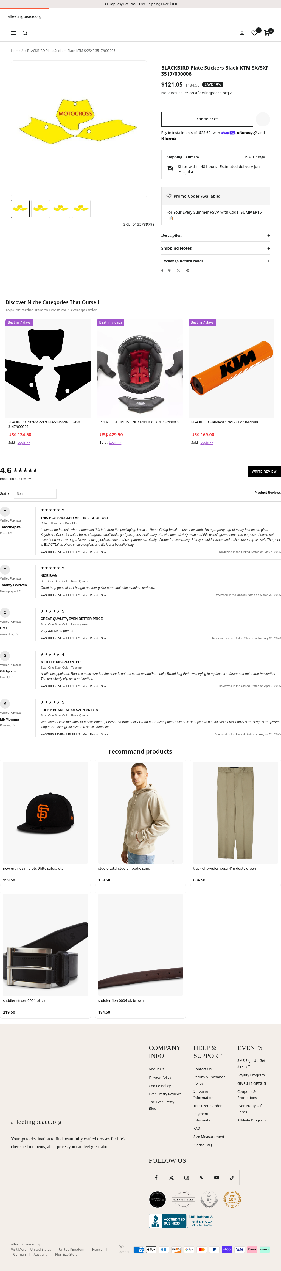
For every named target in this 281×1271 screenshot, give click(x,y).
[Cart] (267, 33)
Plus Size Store (66, 1254)
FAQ (196, 1128)
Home (15, 50)
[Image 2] (40, 209)
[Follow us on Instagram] (186, 1177)
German (19, 1254)
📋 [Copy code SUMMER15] (171, 218)
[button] (263, 119)
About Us (156, 1068)
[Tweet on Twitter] (178, 270)
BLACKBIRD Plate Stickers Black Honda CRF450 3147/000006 (44, 424)
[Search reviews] (35, 494)
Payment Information (203, 1117)
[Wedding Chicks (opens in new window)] (157, 1199)
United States (40, 1249)
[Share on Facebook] (162, 270)
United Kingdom (71, 1249)
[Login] (242, 33)
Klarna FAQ (202, 1144)
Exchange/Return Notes (182, 261)
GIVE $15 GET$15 (251, 1083)
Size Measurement (208, 1136)
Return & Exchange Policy (209, 1080)
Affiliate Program (251, 1120)
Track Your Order (207, 1105)
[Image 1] (20, 209)
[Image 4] (81, 209)
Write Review (264, 471)
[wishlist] (254, 33)
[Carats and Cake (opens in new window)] (183, 1199)
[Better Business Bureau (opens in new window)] (183, 1221)
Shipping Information (203, 1094)
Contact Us (202, 1068)
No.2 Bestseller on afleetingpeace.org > (196, 92)
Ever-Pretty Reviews (165, 1093)
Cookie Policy (160, 1085)
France (97, 1249)
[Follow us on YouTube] (216, 1177)
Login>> (24, 442)
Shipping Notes (176, 248)
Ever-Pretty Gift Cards (250, 1109)
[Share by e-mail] (187, 270)
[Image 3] (61, 209)
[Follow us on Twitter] (171, 1177)
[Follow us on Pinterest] (201, 1177)
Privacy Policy (160, 1077)
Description (171, 235)
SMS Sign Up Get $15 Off (251, 1063)
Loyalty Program (251, 1075)
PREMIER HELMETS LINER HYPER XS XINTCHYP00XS (139, 422)
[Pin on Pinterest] (169, 270)
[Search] (25, 33)
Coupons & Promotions (247, 1094)
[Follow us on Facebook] (156, 1177)
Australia (40, 1254)
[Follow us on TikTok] (231, 1177)
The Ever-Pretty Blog (161, 1105)
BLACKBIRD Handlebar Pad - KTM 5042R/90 (224, 422)
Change (259, 157)
